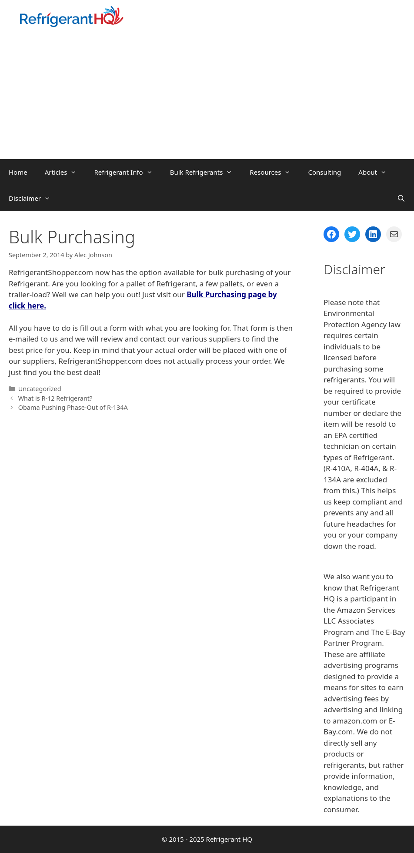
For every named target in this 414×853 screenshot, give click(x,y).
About (376, 172)
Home (18, 172)
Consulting (324, 172)
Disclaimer (34, 198)
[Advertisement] (207, 94)
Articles (65, 172)
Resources (274, 172)
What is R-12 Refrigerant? (55, 398)
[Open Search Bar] (401, 198)
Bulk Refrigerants (205, 172)
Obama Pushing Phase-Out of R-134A (73, 407)
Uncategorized (39, 389)
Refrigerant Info (127, 172)
